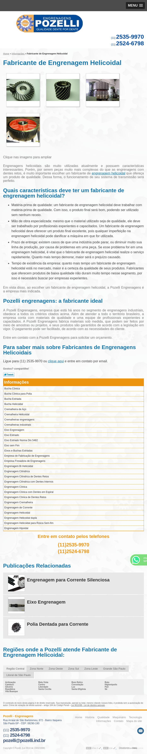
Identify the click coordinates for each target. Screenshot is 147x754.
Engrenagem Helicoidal (17, 512)
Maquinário (119, 717)
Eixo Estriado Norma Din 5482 (21, 440)
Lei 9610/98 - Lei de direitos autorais (88, 705)
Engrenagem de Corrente (18, 507)
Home (78, 717)
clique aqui (56, 361)
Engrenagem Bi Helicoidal (18, 466)
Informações (16, 382)
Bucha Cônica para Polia (18, 393)
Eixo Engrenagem (14, 430)
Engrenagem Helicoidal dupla (20, 517)
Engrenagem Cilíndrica (17, 471)
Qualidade (103, 717)
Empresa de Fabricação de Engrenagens (27, 455)
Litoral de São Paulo (18, 675)
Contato (119, 721)
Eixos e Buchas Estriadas (18, 450)
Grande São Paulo (114, 668)
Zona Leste (91, 668)
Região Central (15, 668)
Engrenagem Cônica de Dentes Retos (25, 497)
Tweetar (9, 374)
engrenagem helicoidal (108, 173)
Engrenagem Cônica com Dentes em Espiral (28, 492)
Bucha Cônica (12, 388)
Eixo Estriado (11, 435)
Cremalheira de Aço (15, 409)
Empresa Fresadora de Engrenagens (24, 461)
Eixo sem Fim (11, 445)
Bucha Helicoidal (13, 404)
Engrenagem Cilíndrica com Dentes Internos (28, 481)
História (89, 717)
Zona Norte (36, 668)
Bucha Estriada (12, 398)
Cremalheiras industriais (17, 424)
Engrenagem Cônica (15, 486)
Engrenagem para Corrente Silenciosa (68, 579)
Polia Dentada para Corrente (57, 624)
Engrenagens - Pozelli (73, 23)
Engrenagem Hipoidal (16, 528)
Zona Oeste (56, 668)
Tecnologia (135, 717)
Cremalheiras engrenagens (19, 419)
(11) (127, 37)
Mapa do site (134, 721)
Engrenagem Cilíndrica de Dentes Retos (26, 476)
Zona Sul (73, 668)
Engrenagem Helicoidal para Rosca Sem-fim (28, 523)
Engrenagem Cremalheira (18, 502)
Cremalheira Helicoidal (16, 414)
